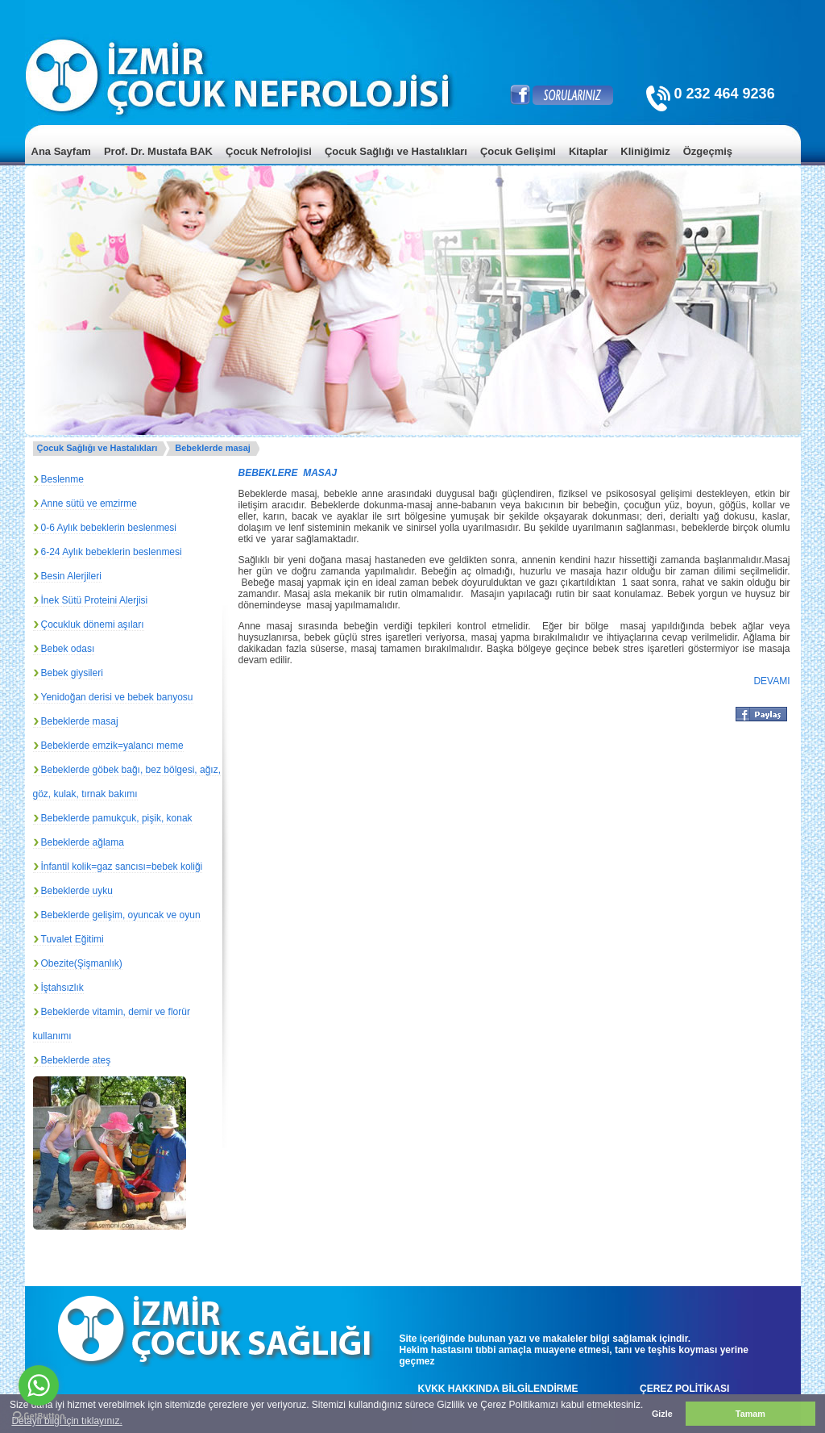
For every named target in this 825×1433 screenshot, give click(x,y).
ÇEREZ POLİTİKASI (684, 1388)
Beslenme (62, 479)
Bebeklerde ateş (76, 1060)
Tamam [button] (750, 1413)
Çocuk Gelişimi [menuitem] (518, 151)
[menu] (413, 163)
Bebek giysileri (72, 673)
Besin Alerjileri (71, 576)
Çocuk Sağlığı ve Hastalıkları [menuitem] (396, 151)
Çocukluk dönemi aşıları (92, 624)
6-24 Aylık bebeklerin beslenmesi (111, 552)
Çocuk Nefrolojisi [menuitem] (269, 151)
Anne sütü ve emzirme (89, 503)
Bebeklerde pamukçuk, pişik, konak (117, 818)
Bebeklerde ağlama (82, 842)
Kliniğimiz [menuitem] (645, 151)
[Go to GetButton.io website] (38, 1416)
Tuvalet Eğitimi (72, 939)
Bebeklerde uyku (77, 890)
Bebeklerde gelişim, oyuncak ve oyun (121, 915)
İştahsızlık (62, 987)
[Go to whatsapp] (39, 1385)
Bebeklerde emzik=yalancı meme (112, 745)
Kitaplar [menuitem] (588, 151)
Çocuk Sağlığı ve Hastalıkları (97, 448)
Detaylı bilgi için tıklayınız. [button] (66, 1421)
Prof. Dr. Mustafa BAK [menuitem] (158, 151)
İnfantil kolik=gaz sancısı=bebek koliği (122, 866)
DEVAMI (771, 681)
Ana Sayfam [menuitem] (61, 151)
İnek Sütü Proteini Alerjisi (94, 600)
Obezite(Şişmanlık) (81, 963)
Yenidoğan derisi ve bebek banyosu (117, 697)
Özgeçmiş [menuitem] (707, 151)
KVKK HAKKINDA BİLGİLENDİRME (498, 1388)
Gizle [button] (662, 1413)
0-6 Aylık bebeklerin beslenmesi (109, 527)
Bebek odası (68, 648)
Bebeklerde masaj (213, 448)
